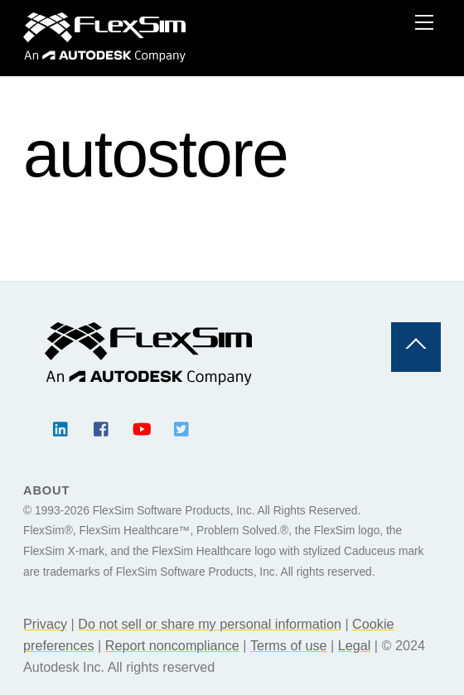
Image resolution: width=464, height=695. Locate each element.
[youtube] (141, 426)
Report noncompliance (172, 645)
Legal (354, 645)
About (46, 490)
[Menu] (424, 22)
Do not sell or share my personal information (209, 623)
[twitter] (182, 426)
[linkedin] (61, 426)
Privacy (45, 623)
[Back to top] (416, 347)
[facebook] (101, 426)
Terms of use (288, 645)
